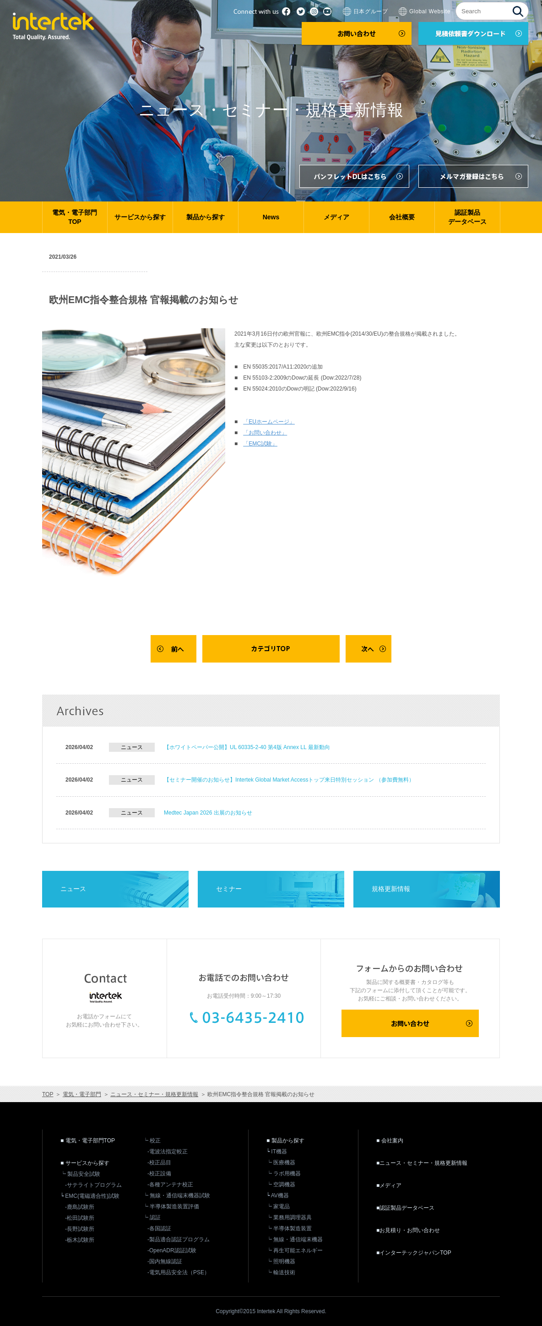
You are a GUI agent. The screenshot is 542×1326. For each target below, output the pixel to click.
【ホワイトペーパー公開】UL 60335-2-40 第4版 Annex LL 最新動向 (247, 747)
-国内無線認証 (164, 1261)
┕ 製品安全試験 (80, 1174)
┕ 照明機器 (280, 1261)
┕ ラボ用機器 (283, 1173)
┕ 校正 (152, 1140)
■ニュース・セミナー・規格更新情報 (421, 1163)
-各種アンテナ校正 (170, 1184)
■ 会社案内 (389, 1140)
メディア (336, 217)
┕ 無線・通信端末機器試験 (176, 1195)
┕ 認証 (152, 1217)
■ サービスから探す (84, 1163)
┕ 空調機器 (280, 1184)
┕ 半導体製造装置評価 (171, 1206)
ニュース (73, 888)
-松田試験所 (79, 1218)
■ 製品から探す (285, 1140)
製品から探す (205, 217)
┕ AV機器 (277, 1195)
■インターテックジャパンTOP (413, 1253)
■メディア (388, 1185)
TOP (47, 1094)
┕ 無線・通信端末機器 (294, 1239)
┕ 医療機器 (280, 1162)
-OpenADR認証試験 (171, 1250)
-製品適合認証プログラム (178, 1239)
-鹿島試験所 (79, 1207)
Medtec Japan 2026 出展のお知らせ (208, 813)
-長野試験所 (79, 1229)
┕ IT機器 (276, 1151)
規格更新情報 (391, 888)
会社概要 (402, 217)
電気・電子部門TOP (74, 217)
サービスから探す (140, 217)
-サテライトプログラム (93, 1185)
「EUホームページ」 (269, 421)
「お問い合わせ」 (265, 432)
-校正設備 (159, 1173)
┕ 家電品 (278, 1206)
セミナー (229, 888)
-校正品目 (159, 1162)
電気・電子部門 (82, 1094)
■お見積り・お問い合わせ (408, 1230)
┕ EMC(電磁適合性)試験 (89, 1196)
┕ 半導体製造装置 (289, 1228)
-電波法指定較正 (167, 1151)
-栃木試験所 (79, 1240)
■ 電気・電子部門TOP (87, 1140)
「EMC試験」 (260, 443)
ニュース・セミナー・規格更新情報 (154, 1094)
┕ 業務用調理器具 (289, 1217)
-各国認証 (159, 1228)
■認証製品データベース (405, 1208)
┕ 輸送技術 (280, 1272)
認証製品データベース (467, 217)
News (271, 217)
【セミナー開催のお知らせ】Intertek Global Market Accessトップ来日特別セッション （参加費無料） (289, 780)
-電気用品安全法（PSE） (178, 1272)
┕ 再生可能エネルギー (294, 1250)
